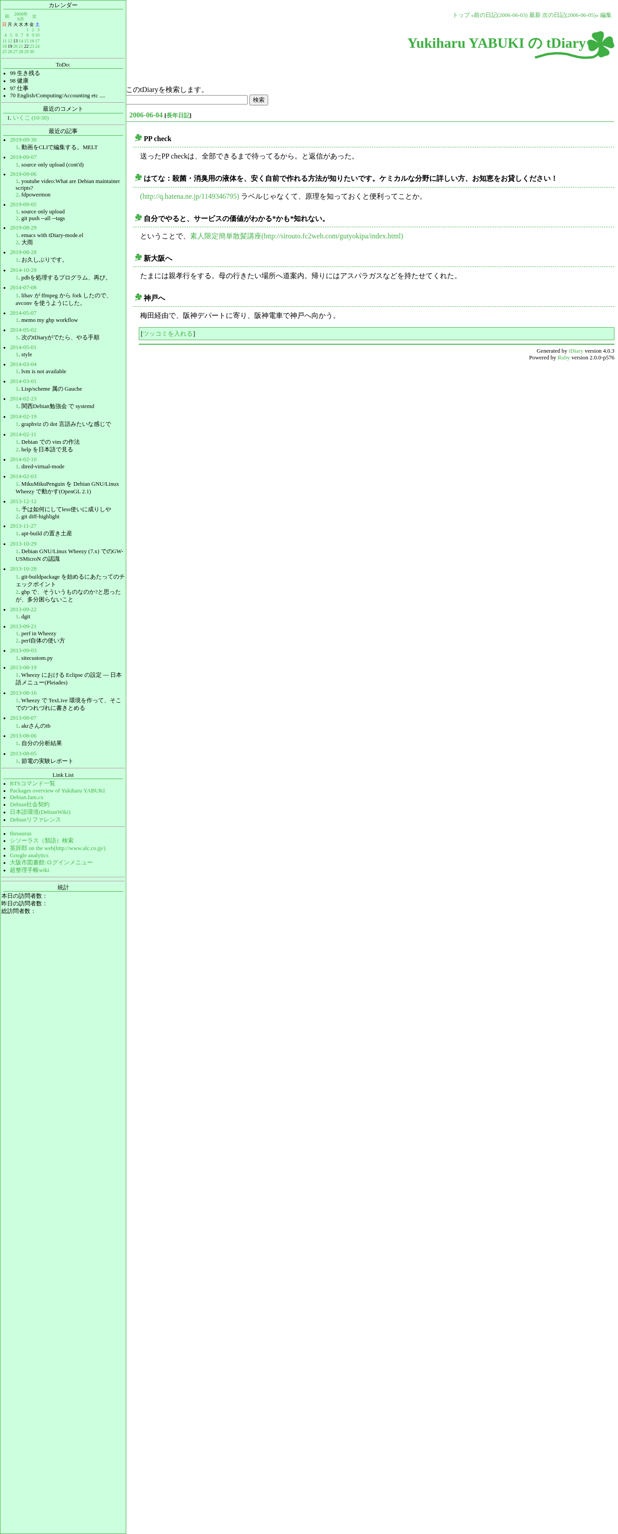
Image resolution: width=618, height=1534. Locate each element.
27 (15, 51)
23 (31, 46)
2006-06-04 (146, 115)
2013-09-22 (23, 609)
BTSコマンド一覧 (32, 783)
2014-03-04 (23, 364)
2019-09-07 (23, 157)
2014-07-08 (23, 287)
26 (10, 51)
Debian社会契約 (30, 804)
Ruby (564, 357)
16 (31, 40)
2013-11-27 (23, 526)
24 (37, 46)
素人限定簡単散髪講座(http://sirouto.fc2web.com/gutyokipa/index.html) (296, 236)
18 (4, 46)
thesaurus (20, 833)
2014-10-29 (23, 270)
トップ (461, 15)
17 (37, 40)
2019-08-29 (23, 228)
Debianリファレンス (35, 820)
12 (10, 40)
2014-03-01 (23, 381)
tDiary (576, 351)
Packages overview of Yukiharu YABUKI (57, 791)
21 (21, 46)
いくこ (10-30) (31, 118)
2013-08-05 (23, 753)
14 (21, 40)
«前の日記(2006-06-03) (499, 15)
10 (37, 35)
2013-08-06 (23, 736)
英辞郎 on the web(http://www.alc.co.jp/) (57, 848)
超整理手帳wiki (29, 870)
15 (26, 40)
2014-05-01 (23, 347)
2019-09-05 (23, 204)
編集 (606, 15)
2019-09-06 (23, 174)
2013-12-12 (23, 501)
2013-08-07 (23, 718)
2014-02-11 (23, 434)
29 (26, 51)
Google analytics (29, 855)
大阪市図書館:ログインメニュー (51, 862)
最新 (535, 15)
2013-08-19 (23, 667)
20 (15, 46)
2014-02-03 (23, 476)
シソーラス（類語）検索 (42, 841)
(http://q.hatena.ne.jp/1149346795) (189, 196)
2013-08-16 (23, 693)
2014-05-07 (23, 313)
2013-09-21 (23, 626)
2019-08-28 (23, 252)
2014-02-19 (23, 416)
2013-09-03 (23, 650)
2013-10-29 (23, 544)
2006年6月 (21, 16)
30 (31, 51)
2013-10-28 (23, 569)
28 (21, 51)
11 (4, 40)
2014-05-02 (23, 330)
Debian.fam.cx (26, 797)
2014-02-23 (23, 399)
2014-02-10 (23, 459)
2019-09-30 (23, 140)
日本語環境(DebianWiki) (40, 812)
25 (4, 51)
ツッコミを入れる (168, 333)
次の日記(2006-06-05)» (570, 15)
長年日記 (178, 115)
